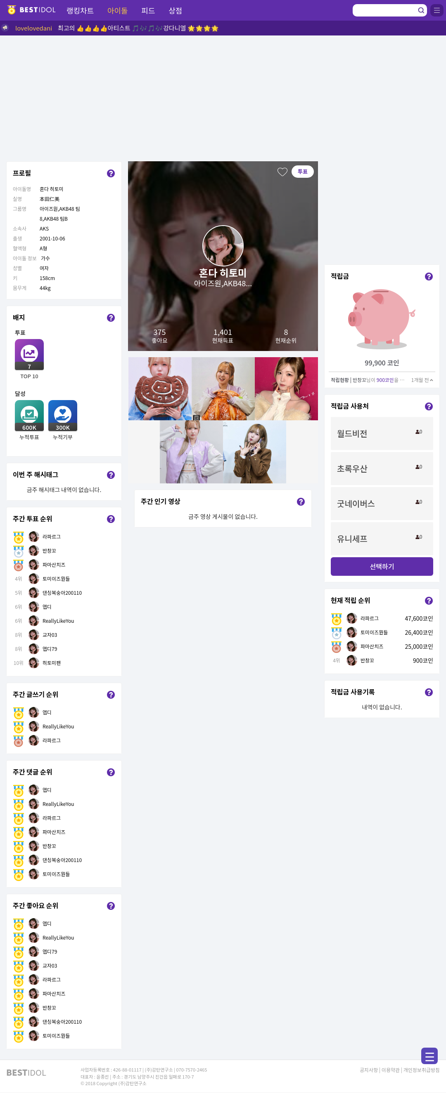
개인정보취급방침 (421, 1069)
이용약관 (391, 1069)
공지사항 (369, 1069)
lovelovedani (33, 28)
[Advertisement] (223, 97)
